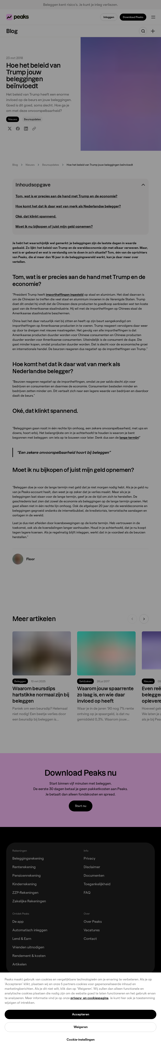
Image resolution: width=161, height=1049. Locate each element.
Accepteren (80, 1014)
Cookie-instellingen (81, 1039)
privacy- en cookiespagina (89, 998)
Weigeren (81, 1027)
